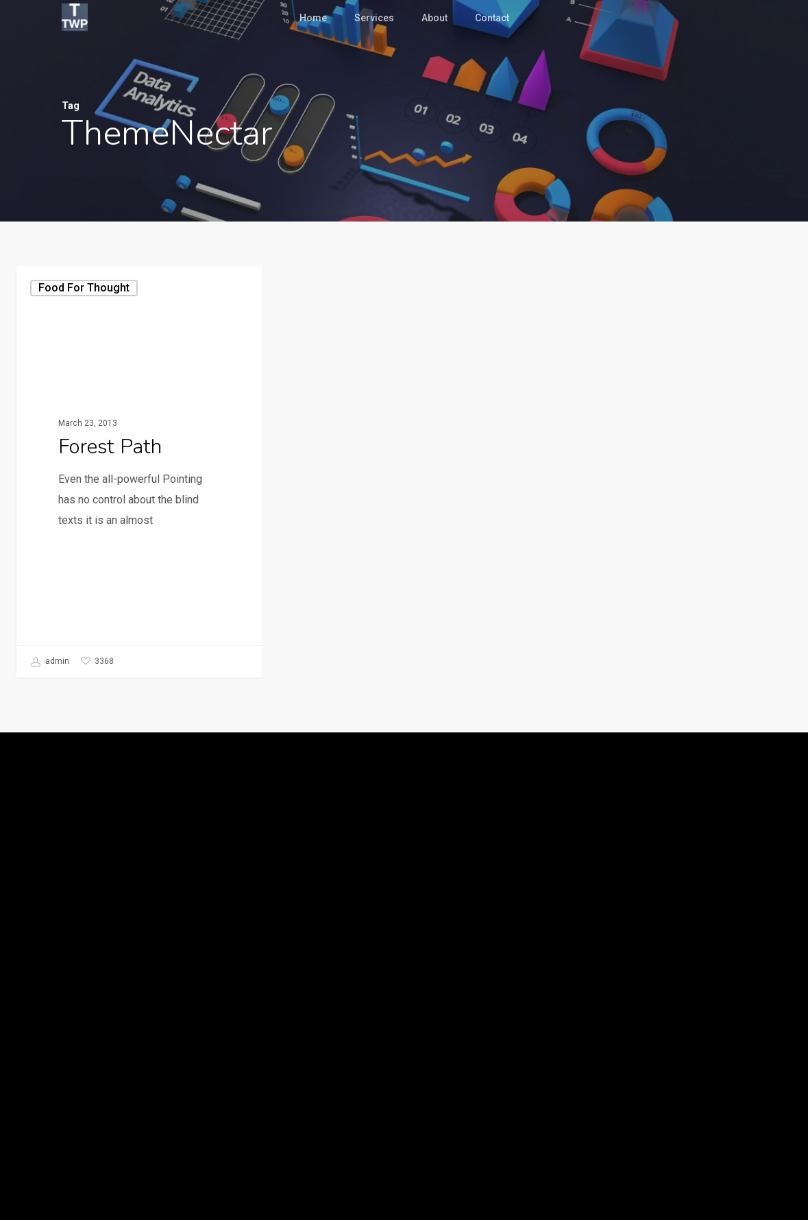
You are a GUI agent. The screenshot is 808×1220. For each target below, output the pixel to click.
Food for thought (84, 287)
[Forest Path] (139, 472)
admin (50, 661)
